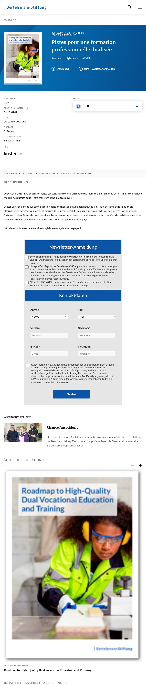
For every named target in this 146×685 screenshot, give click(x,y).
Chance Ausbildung (62, 427)
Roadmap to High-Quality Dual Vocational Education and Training (48, 670)
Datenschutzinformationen (56, 382)
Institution (84, 346)
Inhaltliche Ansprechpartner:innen (73, 173)
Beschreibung (12, 173)
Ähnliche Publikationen (36, 173)
